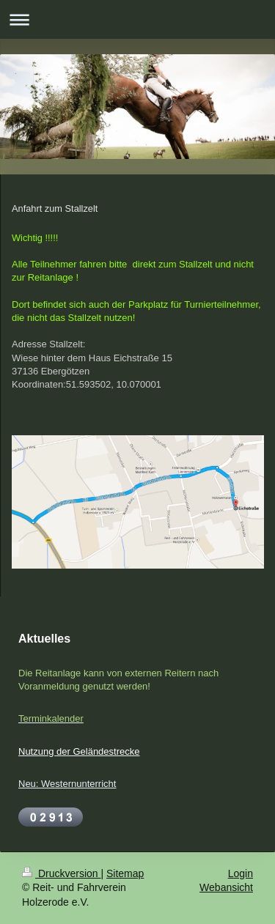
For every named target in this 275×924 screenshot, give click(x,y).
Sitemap (125, 873)
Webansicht (226, 887)
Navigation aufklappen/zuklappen (137, 19)
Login (240, 873)
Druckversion (61, 873)
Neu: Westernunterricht (67, 783)
